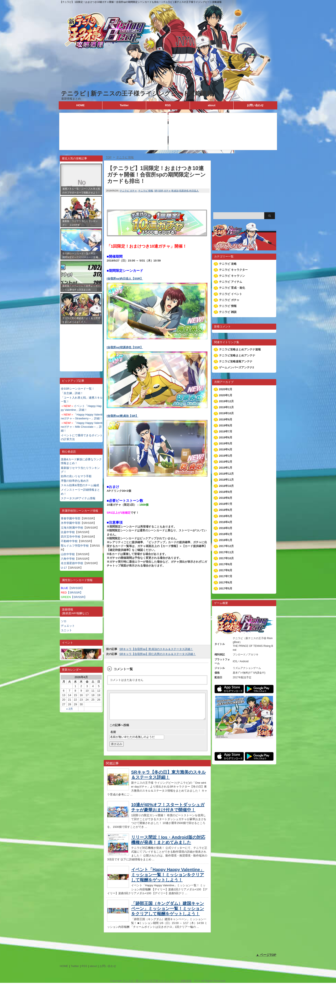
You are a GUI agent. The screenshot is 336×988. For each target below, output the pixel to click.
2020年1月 (225, 395)
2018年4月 (225, 522)
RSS (168, 105)
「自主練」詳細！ (72, 393)
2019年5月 (225, 443)
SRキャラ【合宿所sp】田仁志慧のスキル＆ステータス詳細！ (157, 654)
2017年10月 (226, 558)
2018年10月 (226, 485)
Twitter (124, 105)
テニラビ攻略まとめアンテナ (237, 355)
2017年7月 (225, 576)
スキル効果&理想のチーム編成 (80, 485)
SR (156, 190)
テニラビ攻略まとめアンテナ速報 (240, 349)
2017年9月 (225, 564)
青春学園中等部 (70, 518)
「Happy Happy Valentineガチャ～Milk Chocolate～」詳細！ (81, 426)
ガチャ (167, 190)
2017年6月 (225, 582)
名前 (113, 737)
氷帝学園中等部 (70, 523)
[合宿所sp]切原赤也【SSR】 (125, 347)
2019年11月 (226, 407)
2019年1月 (225, 467)
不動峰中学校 (69, 541)
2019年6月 (225, 437)
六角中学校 (68, 558)
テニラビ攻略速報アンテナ (235, 361)
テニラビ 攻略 (228, 263)
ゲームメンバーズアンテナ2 (236, 367)
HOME (80, 105)
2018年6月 (225, 509)
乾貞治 (174, 190)
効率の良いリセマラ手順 (76, 476)
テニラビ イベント (230, 294)
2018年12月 (226, 473)
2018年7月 (225, 503)
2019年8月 (225, 425)
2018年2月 (225, 534)
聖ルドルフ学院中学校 (75, 545)
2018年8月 (225, 497)
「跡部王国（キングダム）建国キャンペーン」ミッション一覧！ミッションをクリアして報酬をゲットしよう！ (167, 913)
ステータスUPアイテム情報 (78, 498)
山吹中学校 (68, 554)
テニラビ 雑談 (228, 312)
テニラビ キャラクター (233, 269)
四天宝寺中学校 (70, 536)
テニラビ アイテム (230, 281)
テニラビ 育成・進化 (232, 287)
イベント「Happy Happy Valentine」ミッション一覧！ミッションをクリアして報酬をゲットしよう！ (167, 879)
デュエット (68, 625)
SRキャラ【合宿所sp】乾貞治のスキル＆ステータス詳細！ (156, 649)
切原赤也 (184, 190)
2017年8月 (225, 570)
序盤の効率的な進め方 (75, 480)
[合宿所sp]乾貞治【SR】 (122, 415)
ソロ (63, 621)
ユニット (66, 630)
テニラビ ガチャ (128, 190)
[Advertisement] (81, 344)
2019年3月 (225, 455)
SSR (160, 190)
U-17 (64, 567)
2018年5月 (225, 516)
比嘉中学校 (68, 532)
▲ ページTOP (266, 960)
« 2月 (69, 708)
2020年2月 (225, 389)
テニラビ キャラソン (232, 275)
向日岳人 (194, 190)
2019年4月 (225, 449)
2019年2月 (225, 461)
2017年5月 (225, 588)
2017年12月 (226, 546)
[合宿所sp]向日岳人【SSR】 (125, 278)
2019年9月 (225, 419)
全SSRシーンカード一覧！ (77, 388)
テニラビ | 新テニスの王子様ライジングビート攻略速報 (137, 93)
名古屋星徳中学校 (72, 563)
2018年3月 (225, 528)
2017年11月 (226, 552)
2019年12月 (226, 401)
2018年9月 (225, 491)
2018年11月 (226, 479)
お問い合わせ (255, 105)
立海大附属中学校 (72, 527)
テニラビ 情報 (145, 190)
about (211, 105)
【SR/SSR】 (72, 588)
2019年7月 (225, 431)
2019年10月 (226, 413)
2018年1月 (225, 540)
